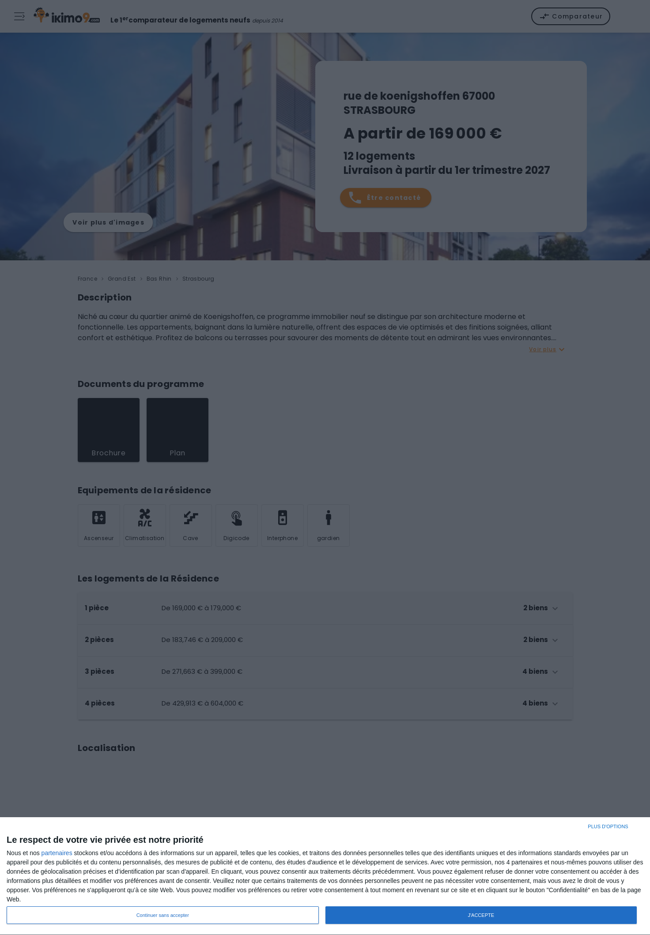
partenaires (57, 853)
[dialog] (325, 876)
